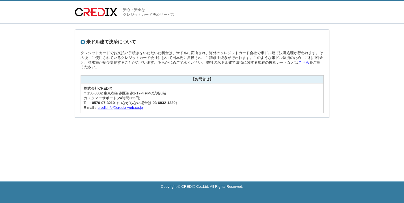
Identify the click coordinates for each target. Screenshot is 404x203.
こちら (303, 62)
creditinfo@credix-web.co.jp (120, 107)
